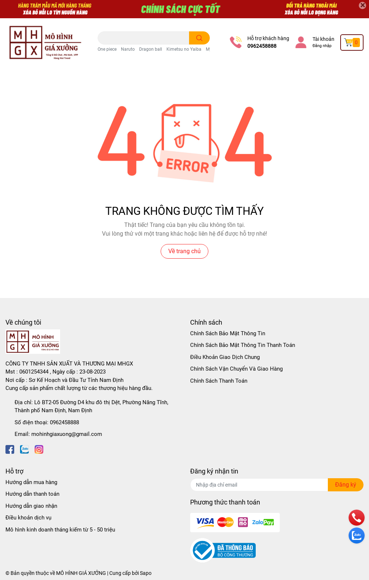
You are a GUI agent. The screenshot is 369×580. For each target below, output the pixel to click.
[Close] (362, 5)
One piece (107, 49)
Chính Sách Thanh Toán (218, 381)
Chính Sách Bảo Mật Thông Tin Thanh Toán (242, 345)
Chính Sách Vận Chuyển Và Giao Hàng (236, 369)
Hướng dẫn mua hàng (31, 482)
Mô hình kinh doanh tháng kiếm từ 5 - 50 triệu (60, 529)
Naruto (128, 49)
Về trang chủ (184, 251)
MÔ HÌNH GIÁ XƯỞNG (81, 573)
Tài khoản (323, 39)
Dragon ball (150, 49)
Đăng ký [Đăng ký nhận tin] (345, 484)
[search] (199, 38)
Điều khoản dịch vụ (28, 517)
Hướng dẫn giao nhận (31, 506)
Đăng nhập (322, 45)
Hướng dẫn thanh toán (32, 494)
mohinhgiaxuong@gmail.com (66, 434)
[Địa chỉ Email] (277, 484)
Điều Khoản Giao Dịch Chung (225, 357)
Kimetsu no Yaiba (183, 49)
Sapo (146, 573)
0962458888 (261, 46)
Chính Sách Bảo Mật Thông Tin (227, 333)
